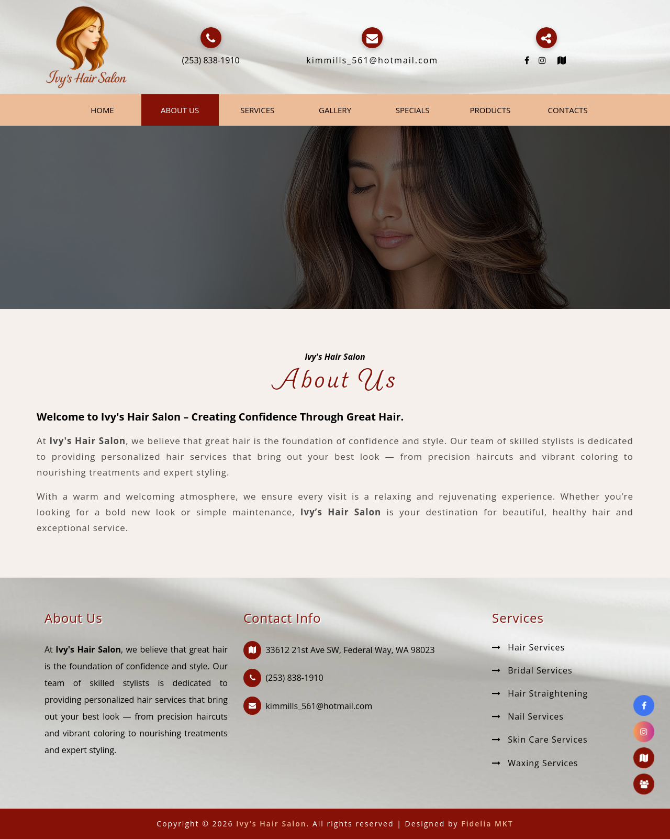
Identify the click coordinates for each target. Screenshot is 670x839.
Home (102, 110)
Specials (413, 110)
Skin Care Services (540, 739)
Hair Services (528, 647)
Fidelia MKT (487, 824)
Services (257, 110)
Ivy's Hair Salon (271, 824)
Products (490, 110)
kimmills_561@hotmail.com (372, 60)
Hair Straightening (540, 693)
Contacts (568, 110)
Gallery (335, 110)
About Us (180, 110)
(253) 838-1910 (210, 60)
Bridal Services (532, 670)
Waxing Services (535, 763)
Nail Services (528, 716)
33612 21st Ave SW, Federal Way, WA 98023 (349, 650)
